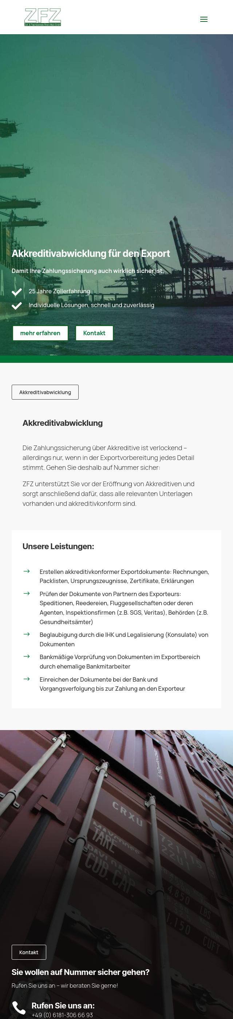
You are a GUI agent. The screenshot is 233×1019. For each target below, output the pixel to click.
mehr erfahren (40, 333)
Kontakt (94, 333)
